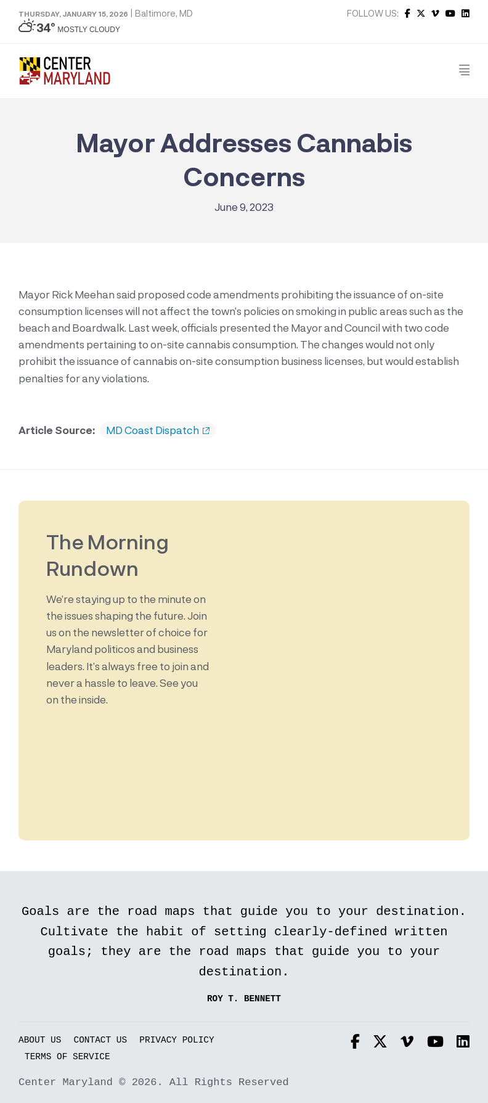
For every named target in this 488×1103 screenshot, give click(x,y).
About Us (39, 1040)
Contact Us (101, 1040)
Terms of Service (67, 1057)
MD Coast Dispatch (157, 430)
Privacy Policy (176, 1040)
